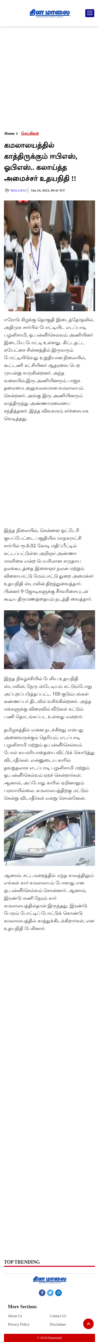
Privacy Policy (19, 1324)
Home (9, 133)
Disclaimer (58, 1324)
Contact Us (58, 1316)
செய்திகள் (30, 133)
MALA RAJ (18, 190)
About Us (15, 1316)
